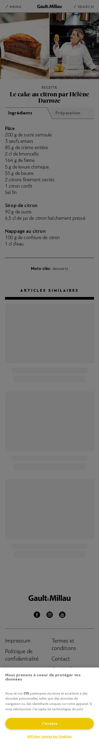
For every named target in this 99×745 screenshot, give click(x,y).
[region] (49, 706)
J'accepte (50, 723)
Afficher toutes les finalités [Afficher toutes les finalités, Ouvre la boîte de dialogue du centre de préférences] (49, 736)
